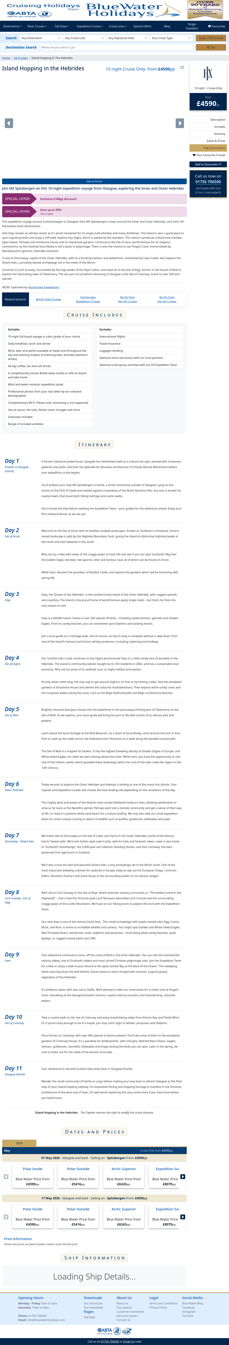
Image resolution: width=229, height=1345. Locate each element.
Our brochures (93, 1303)
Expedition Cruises (89, 26)
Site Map (89, 1317)
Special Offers (143, 26)
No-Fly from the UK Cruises (167, 299)
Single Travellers (192, 26)
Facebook (188, 1307)
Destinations (11, 26)
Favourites (216, 26)
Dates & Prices (216, 141)
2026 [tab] (19, 1143)
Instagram (189, 1311)
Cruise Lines (117, 26)
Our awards (124, 1307)
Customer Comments (130, 1311)
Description (218, 120)
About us (122, 1303)
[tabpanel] (94, 1189)
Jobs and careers (127, 1316)
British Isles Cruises (48, 299)
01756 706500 (208, 181)
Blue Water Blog (192, 1303)
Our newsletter (93, 1307)
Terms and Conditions (163, 1303)
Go (211, 47)
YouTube (187, 1316)
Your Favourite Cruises (209, 155)
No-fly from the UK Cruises (127, 299)
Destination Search (21, 47)
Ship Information (214, 148)
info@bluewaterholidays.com (46, 1320)
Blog (167, 26)
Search (11, 38)
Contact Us (124, 1320)
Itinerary (219, 134)
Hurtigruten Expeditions (43, 287)
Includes (219, 127)
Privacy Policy (158, 1307)
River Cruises (36, 26)
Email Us (128, 1341)
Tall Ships (61, 26)
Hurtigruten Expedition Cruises (88, 299)
